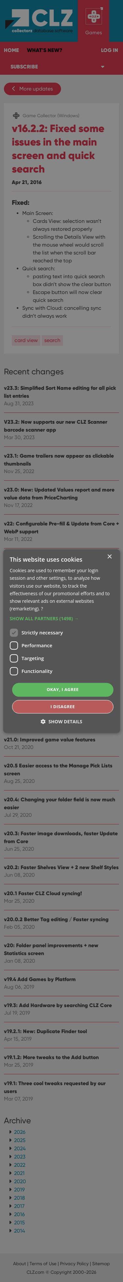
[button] (61, 619)
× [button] (109, 556)
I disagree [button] (63, 706)
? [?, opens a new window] (42, 608)
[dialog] (61, 641)
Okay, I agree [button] (63, 689)
